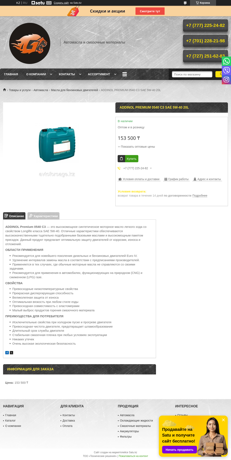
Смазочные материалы (135, 426)
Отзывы (182, 415)
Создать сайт (61, 2)
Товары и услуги (20, 90)
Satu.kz (133, 452)
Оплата (67, 426)
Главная (11, 74)
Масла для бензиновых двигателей (74, 90)
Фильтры (126, 436)
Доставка (69, 420)
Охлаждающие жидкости (136, 420)
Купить (131, 158)
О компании (36, 74)
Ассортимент (99, 74)
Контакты (67, 74)
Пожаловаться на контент (133, 456)
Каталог (10, 420)
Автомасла (41, 90)
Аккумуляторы (129, 431)
